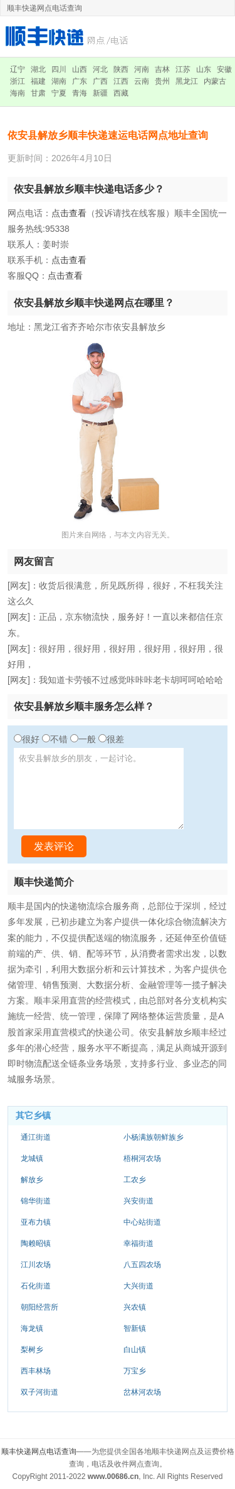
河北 (100, 69)
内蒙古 (215, 81)
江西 (120, 81)
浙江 (17, 81)
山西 (79, 69)
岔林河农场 (142, 1392)
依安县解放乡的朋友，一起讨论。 (99, 788)
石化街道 (36, 1286)
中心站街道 (142, 1222)
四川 (58, 69)
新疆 (100, 93)
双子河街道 (39, 1392)
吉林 (162, 69)
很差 (115, 739)
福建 (38, 81)
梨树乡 (32, 1349)
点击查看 (68, 213)
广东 (79, 81)
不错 (59, 739)
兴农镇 (134, 1307)
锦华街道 (36, 1201)
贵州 (162, 81)
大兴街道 (138, 1286)
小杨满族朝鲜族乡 (153, 1137)
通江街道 (36, 1137)
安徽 (224, 69)
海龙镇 (32, 1328)
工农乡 (134, 1179)
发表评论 (54, 846)
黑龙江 (186, 81)
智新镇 (134, 1328)
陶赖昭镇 (36, 1243)
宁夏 (58, 93)
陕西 (120, 69)
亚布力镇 (36, 1222)
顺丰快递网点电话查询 (38, 1451)
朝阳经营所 (39, 1307)
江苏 (183, 69)
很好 (30, 739)
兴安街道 (138, 1201)
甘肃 (38, 93)
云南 (141, 81)
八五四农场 (142, 1264)
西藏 (120, 93)
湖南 (58, 81)
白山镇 (134, 1349)
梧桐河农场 (142, 1158)
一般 (87, 739)
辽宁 (17, 69)
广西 (100, 81)
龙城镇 (32, 1158)
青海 (79, 93)
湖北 (38, 69)
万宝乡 (134, 1371)
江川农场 (36, 1264)
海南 (17, 93)
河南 (141, 69)
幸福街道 (138, 1243)
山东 (203, 69)
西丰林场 (36, 1371)
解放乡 (32, 1179)
